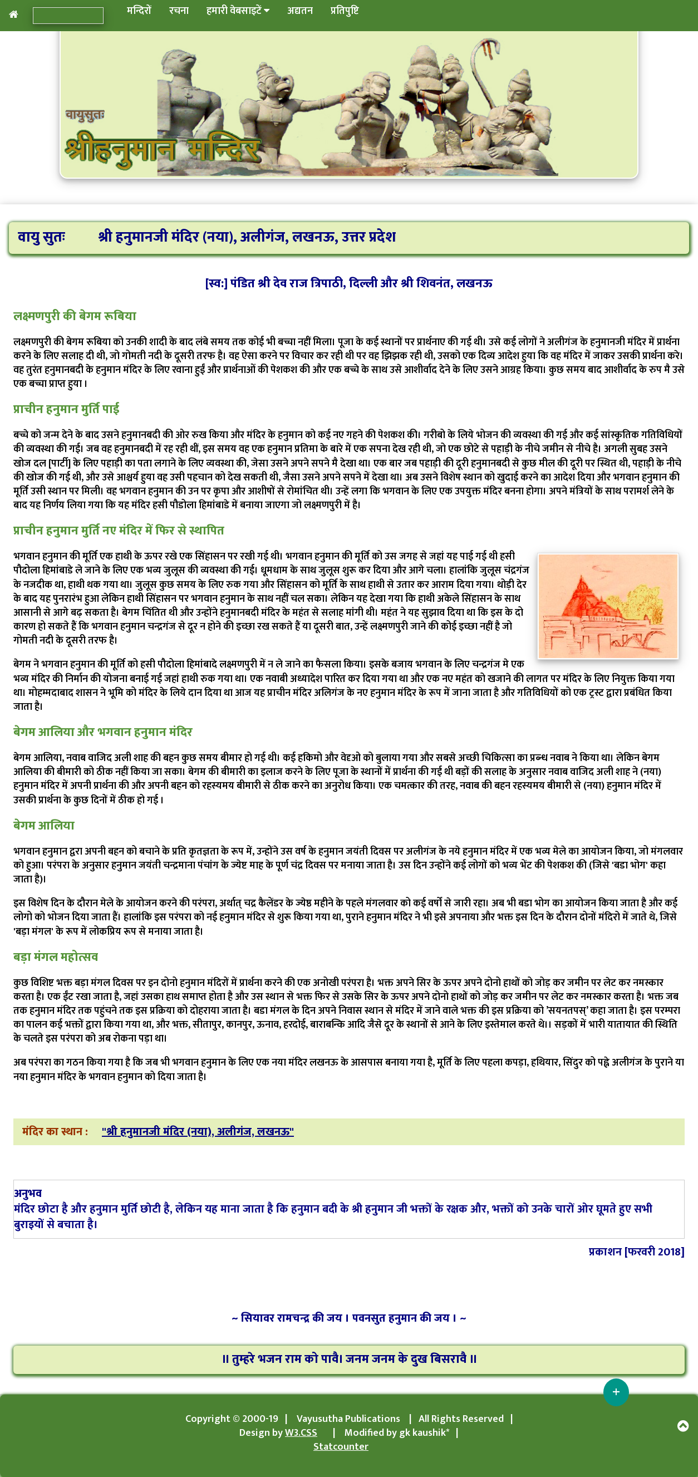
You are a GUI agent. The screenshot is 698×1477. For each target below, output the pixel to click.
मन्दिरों (139, 11)
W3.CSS (301, 1433)
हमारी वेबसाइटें (238, 11)
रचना (179, 11)
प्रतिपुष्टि (345, 11)
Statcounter (340, 1447)
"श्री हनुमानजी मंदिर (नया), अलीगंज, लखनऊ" (198, 1131)
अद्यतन (300, 11)
